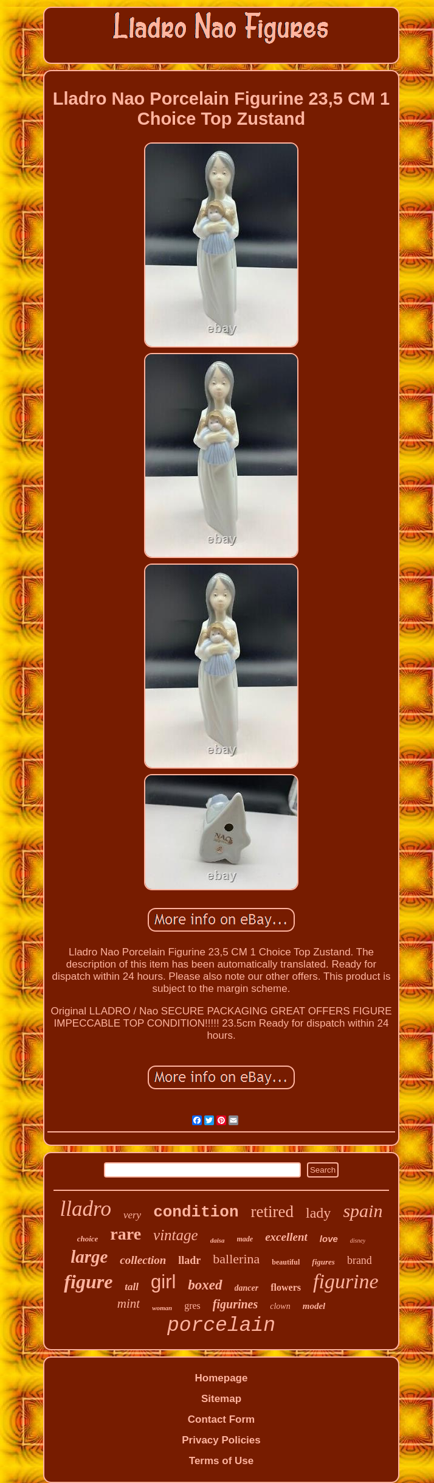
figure (88, 1282)
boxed (205, 1285)
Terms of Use (221, 1461)
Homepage (221, 1378)
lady (318, 1213)
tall (132, 1287)
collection (143, 1260)
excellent (286, 1236)
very (132, 1215)
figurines (235, 1304)
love (329, 1239)
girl (163, 1282)
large (89, 1256)
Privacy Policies (221, 1440)
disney (358, 1240)
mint (128, 1303)
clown (280, 1306)
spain (362, 1211)
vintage (175, 1235)
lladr (189, 1260)
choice (87, 1238)
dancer (247, 1288)
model (314, 1306)
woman (162, 1307)
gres (192, 1305)
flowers (285, 1287)
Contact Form (221, 1419)
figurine (346, 1281)
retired (272, 1211)
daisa (217, 1240)
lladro (85, 1209)
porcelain (221, 1325)
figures (323, 1261)
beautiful (286, 1262)
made (245, 1239)
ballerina (236, 1258)
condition (195, 1212)
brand (359, 1260)
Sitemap (221, 1398)
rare (125, 1233)
